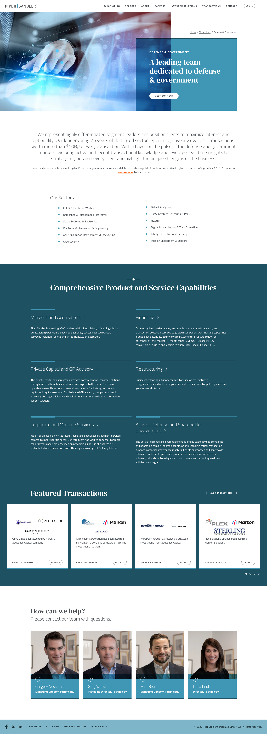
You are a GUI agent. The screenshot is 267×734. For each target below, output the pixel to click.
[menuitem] (112, 6)
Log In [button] (248, 6)
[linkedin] (20, 727)
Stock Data (52, 726)
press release (125, 172)
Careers (160, 6)
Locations (35, 726)
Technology (205, 32)
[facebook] (6, 727)
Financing (145, 317)
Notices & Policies (75, 726)
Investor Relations (184, 6)
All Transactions (218, 493)
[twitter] (13, 727)
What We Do (112, 6)
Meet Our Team (165, 96)
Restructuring (150, 368)
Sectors (130, 6)
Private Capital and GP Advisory (62, 368)
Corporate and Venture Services (63, 424)
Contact (231, 6)
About (145, 6)
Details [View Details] (55, 562)
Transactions (211, 6)
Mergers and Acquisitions (56, 317)
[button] (112, 6)
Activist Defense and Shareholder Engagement (169, 427)
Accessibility (99, 726)
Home (193, 32)
